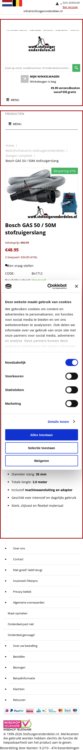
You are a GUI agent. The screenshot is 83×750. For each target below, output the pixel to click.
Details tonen (58, 421)
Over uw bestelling (25, 646)
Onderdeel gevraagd (21, 635)
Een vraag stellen (19, 266)
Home (10, 145)
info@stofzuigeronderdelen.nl (43, 11)
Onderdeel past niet (21, 624)
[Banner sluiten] (76, 286)
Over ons (19, 548)
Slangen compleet (19, 156)
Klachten (19, 689)
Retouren (19, 700)
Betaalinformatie (24, 678)
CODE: (9, 273)
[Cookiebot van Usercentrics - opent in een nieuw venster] (49, 286)
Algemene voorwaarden (28, 602)
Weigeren (41, 461)
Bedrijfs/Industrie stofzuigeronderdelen (35, 150)
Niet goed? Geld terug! (27, 570)
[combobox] (37, 68)
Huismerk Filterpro (25, 581)
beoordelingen (65, 748)
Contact (18, 559)
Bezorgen (19, 667)
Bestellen (19, 657)
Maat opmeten (17, 613)
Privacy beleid (22, 592)
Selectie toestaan (41, 448)
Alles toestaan (41, 435)
